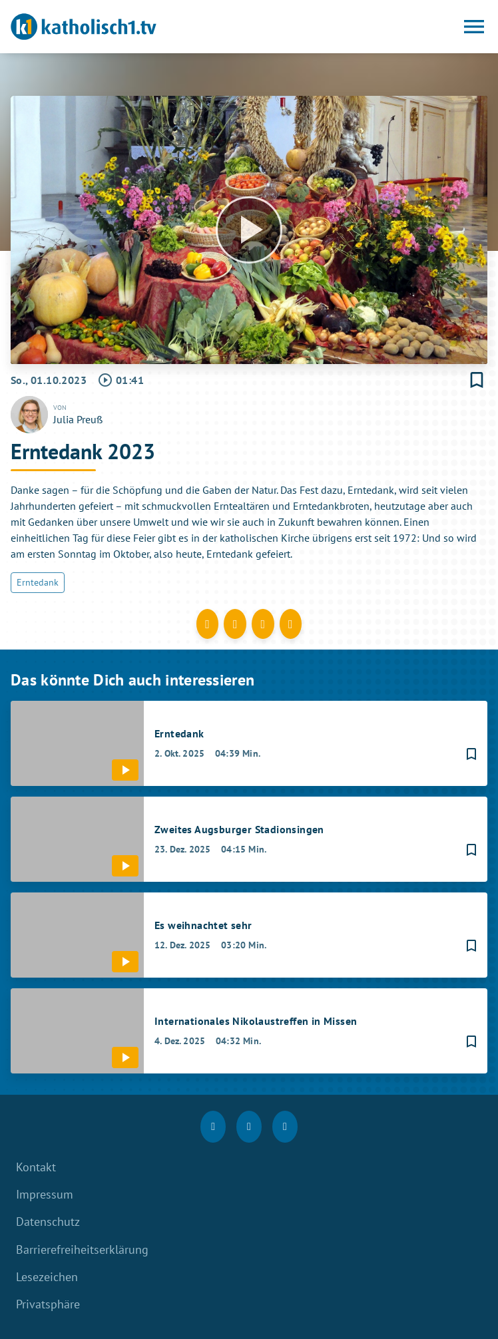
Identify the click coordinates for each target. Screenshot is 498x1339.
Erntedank (38, 582)
